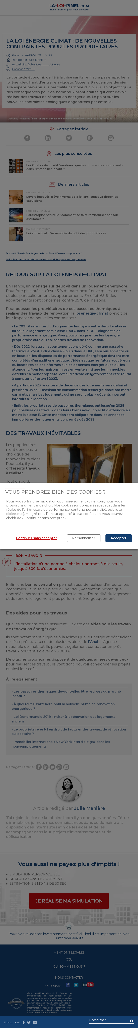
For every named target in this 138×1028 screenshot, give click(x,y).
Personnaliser (83, 538)
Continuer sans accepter (36, 538)
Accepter (119, 538)
